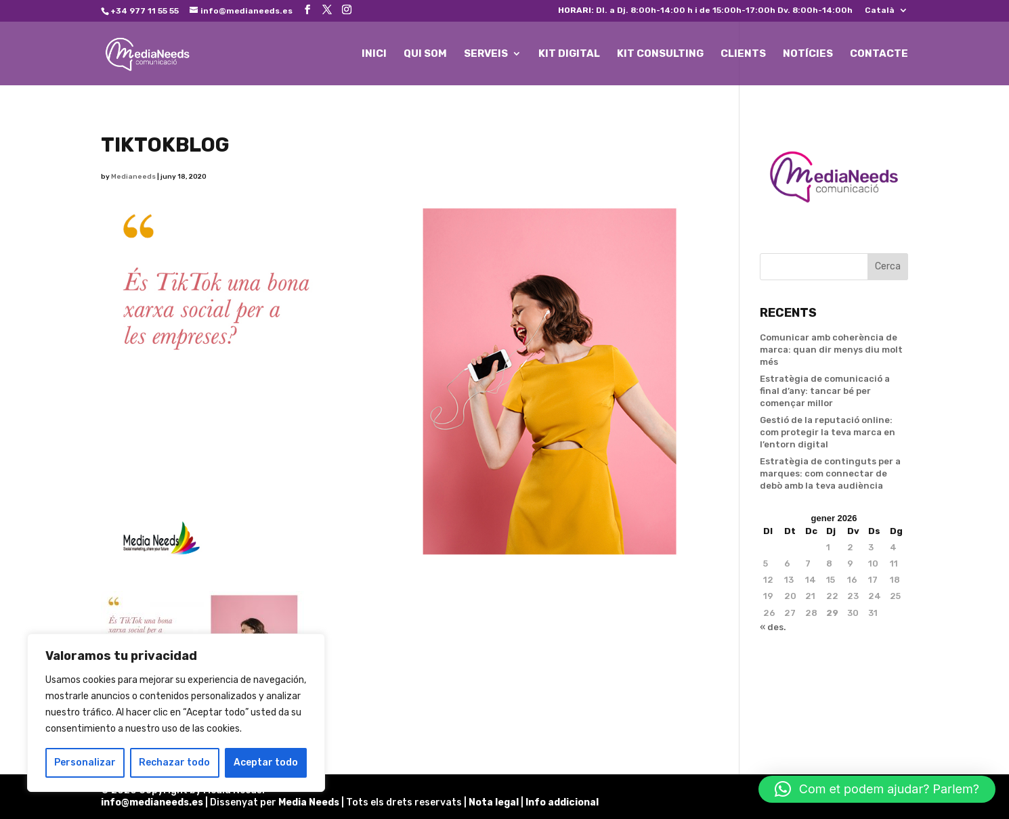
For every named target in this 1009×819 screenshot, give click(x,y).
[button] (876, 789)
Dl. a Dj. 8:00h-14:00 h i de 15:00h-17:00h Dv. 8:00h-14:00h (705, 10)
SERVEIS (486, 54)
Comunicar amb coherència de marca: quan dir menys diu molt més (831, 349)
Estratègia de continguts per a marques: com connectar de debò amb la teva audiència (830, 473)
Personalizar (85, 762)
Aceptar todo (266, 762)
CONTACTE (879, 54)
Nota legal (495, 802)
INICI (374, 54)
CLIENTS (743, 54)
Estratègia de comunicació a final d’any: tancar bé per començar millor (825, 391)
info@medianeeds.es (152, 802)
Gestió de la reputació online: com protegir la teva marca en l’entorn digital (827, 432)
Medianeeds (133, 177)
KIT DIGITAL (569, 54)
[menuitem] (886, 13)
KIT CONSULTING (660, 54)
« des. (773, 627)
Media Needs (308, 802)
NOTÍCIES (808, 54)
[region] (176, 713)
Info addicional (562, 802)
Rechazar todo (174, 762)
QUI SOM (425, 54)
